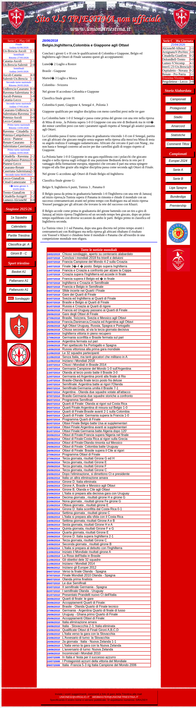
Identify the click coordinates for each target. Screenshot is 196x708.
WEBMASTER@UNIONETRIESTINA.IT (115, 697)
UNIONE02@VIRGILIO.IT (75, 697)
